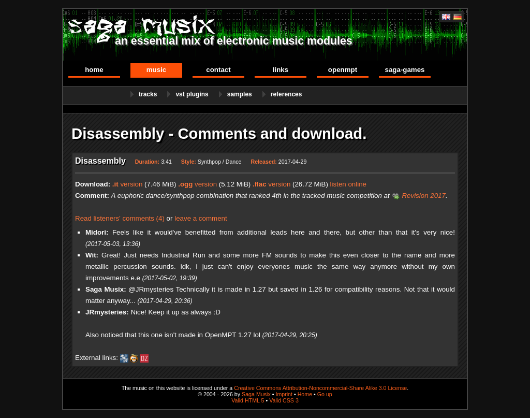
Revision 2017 (423, 195)
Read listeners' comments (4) (120, 218)
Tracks (148, 94)
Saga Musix (256, 394)
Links (280, 70)
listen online (348, 184)
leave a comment (200, 218)
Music (156, 70)
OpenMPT (342, 70)
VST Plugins (191, 94)
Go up (324, 394)
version (127, 184)
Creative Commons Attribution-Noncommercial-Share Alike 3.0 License (320, 388)
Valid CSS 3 (284, 400)
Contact (218, 70)
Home (94, 70)
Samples (239, 94)
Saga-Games (404, 70)
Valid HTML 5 (247, 400)
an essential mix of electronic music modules (233, 41)
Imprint (283, 394)
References (286, 94)
